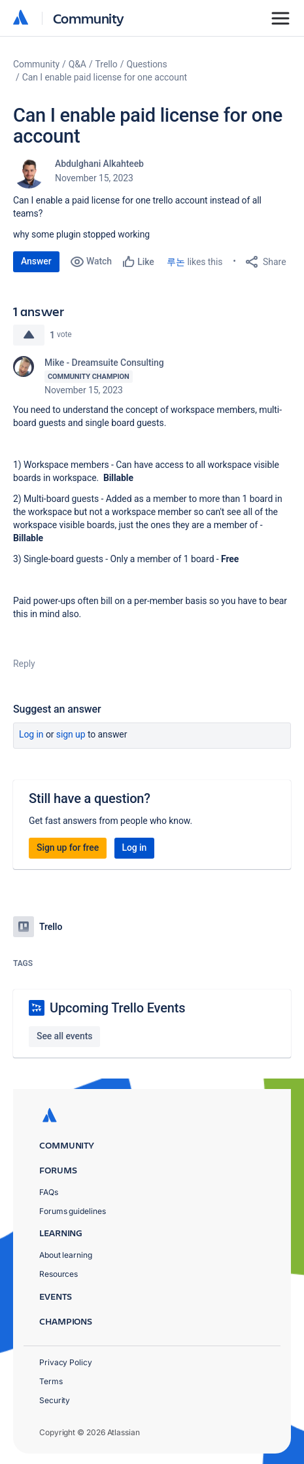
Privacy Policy (65, 1362)
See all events (64, 1036)
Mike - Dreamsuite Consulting (104, 362)
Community (88, 18)
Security (54, 1400)
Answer (36, 261)
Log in (31, 734)
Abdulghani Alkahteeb (99, 163)
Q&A (77, 64)
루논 (176, 262)
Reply (24, 663)
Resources (58, 1274)
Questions (146, 64)
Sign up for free (68, 847)
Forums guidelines (72, 1211)
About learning (65, 1255)
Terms (51, 1381)
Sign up (71, 734)
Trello (106, 64)
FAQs (48, 1192)
